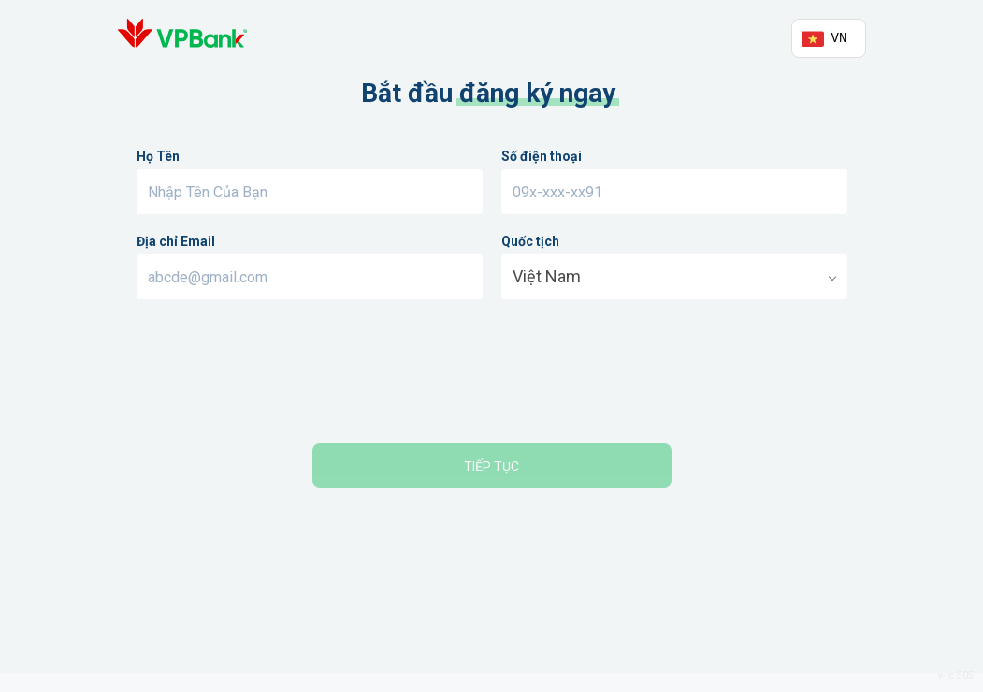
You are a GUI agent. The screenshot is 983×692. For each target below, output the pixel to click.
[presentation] (492, 374)
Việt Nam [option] (547, 276)
